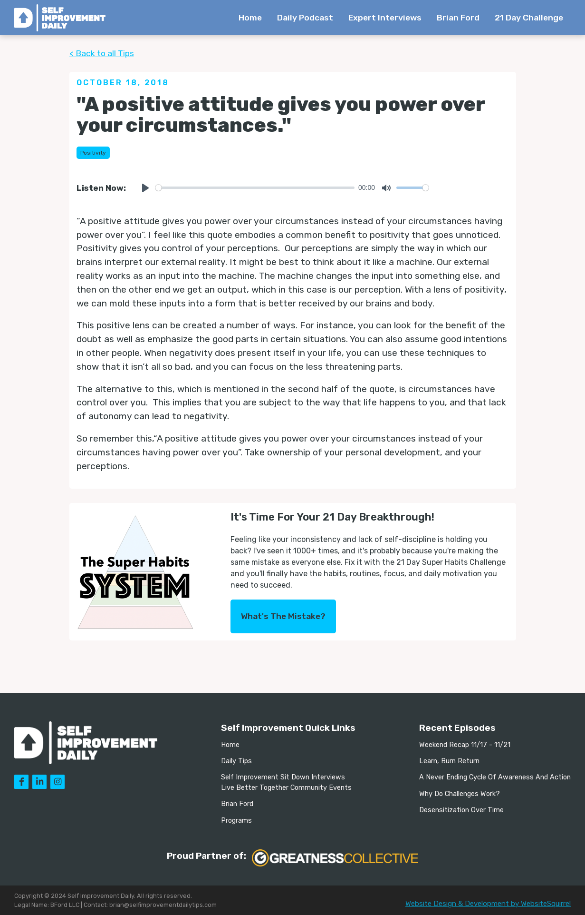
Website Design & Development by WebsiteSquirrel (488, 903)
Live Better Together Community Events (286, 788)
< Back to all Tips (101, 53)
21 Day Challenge (529, 17)
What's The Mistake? (283, 616)
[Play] (145, 188)
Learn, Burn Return (449, 761)
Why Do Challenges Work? (459, 794)
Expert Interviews (385, 17)
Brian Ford (458, 17)
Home (250, 17)
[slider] (255, 187)
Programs (236, 821)
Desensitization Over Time (461, 810)
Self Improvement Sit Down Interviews (283, 777)
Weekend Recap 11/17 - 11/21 (464, 745)
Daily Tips (236, 761)
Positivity (93, 152)
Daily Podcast (305, 17)
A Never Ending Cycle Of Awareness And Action (495, 777)
